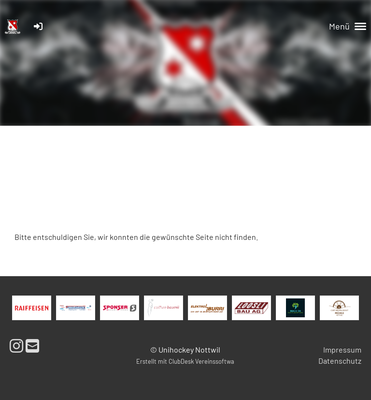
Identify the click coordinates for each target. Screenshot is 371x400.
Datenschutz (339, 360)
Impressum (342, 349)
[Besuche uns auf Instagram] (16, 345)
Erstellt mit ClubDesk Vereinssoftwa (185, 361)
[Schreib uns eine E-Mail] (32, 345)
